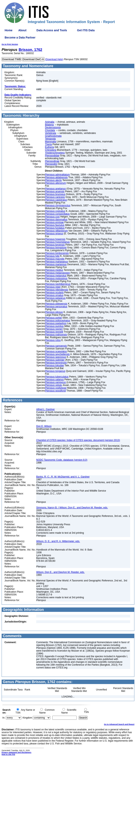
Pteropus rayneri (54, 329)
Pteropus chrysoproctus (57, 205)
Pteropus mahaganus (56, 261)
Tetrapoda (50, 138)
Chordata (50, 130)
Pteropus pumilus (54, 326)
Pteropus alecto (53, 180)
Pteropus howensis (55, 239)
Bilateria (49, 124)
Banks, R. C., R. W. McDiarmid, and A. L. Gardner (63, 476)
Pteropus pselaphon (56, 323)
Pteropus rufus (53, 340)
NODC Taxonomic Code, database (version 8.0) (61, 459)
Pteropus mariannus (56, 264)
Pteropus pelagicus (55, 298)
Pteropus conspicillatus (57, 214)
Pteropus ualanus (54, 379)
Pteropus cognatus (55, 211)
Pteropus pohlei (53, 317)
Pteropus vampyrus (55, 382)
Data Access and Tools (51, 30)
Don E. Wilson (44, 426)
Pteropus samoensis (56, 345)
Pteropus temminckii (56, 362)
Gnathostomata (53, 136)
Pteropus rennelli (54, 331)
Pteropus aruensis (55, 191)
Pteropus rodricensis (56, 334)
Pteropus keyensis (55, 244)
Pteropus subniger (55, 359)
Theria (48, 144)
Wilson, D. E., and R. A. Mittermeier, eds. (58, 541)
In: (3, 717)
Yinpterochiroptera (55, 152)
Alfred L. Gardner (45, 409)
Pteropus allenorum (55, 183)
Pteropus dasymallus (56, 219)
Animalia (49, 121)
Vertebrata (50, 133)
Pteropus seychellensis (57, 354)
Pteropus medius (54, 270)
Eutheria (49, 147)
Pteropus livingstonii (56, 247)
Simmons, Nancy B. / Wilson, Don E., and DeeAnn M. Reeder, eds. (72, 507)
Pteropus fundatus (55, 228)
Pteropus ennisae (54, 222)
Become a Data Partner (20, 37)
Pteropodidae (52, 155)
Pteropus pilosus (54, 312)
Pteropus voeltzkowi (56, 388)
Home (8, 30)
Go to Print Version (10, 44)
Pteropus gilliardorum (56, 230)
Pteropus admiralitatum (57, 174)
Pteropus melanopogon (57, 272)
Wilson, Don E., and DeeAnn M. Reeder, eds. (60, 572)
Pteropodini (51, 164)
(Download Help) (54, 59)
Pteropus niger (53, 286)
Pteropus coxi (52, 216)
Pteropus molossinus (56, 278)
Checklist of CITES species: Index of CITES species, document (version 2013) (78, 440)
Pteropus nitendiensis (56, 289)
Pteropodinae (52, 161)
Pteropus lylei (52, 256)
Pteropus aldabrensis (56, 177)
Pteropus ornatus (54, 295)
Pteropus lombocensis (57, 253)
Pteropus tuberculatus (57, 376)
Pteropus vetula (53, 385)
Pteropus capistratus (56, 199)
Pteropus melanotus (56, 275)
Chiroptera (50, 150)
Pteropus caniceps (55, 197)
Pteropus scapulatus (56, 351)
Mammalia (50, 141)
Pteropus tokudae (54, 365)
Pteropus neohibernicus (57, 284)
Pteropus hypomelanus (57, 242)
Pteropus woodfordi (55, 390)
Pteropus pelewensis (56, 303)
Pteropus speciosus (55, 357)
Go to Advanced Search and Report (119, 724)
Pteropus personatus (56, 306)
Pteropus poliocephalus (57, 320)
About (22, 30)
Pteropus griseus (54, 233)
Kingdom (27, 717)
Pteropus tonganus (55, 371)
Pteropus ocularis (54, 292)
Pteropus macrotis (55, 258)
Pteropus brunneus (55, 194)
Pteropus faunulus (55, 225)
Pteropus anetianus (55, 188)
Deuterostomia (53, 127)
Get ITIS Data (86, 30)
